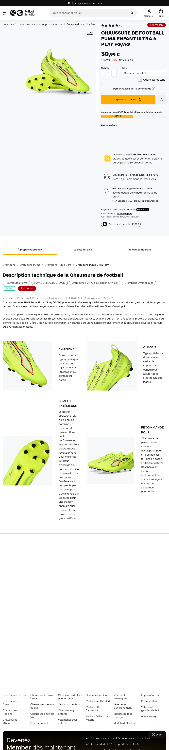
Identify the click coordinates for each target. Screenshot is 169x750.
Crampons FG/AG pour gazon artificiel (95, 282)
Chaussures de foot (14, 695)
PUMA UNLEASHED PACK (49, 282)
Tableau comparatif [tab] (139, 249)
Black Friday (148, 716)
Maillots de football (125, 722)
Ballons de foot (39, 722)
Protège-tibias (149, 700)
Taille (124, 68)
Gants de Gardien (96, 695)
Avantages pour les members (84, 3)
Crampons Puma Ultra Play (81, 24)
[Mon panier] (160, 13)
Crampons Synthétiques (138, 282)
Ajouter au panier (128, 99)
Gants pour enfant (69, 704)
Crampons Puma (26, 24)
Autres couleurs (109, 125)
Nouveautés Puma (16, 282)
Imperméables (150, 695)
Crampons (8, 24)
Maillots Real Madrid (98, 700)
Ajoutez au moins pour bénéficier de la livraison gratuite (131, 112)
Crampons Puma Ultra (51, 24)
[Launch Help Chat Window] (157, 734)
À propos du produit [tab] (30, 249)
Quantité (105, 68)
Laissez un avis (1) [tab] (84, 249)
